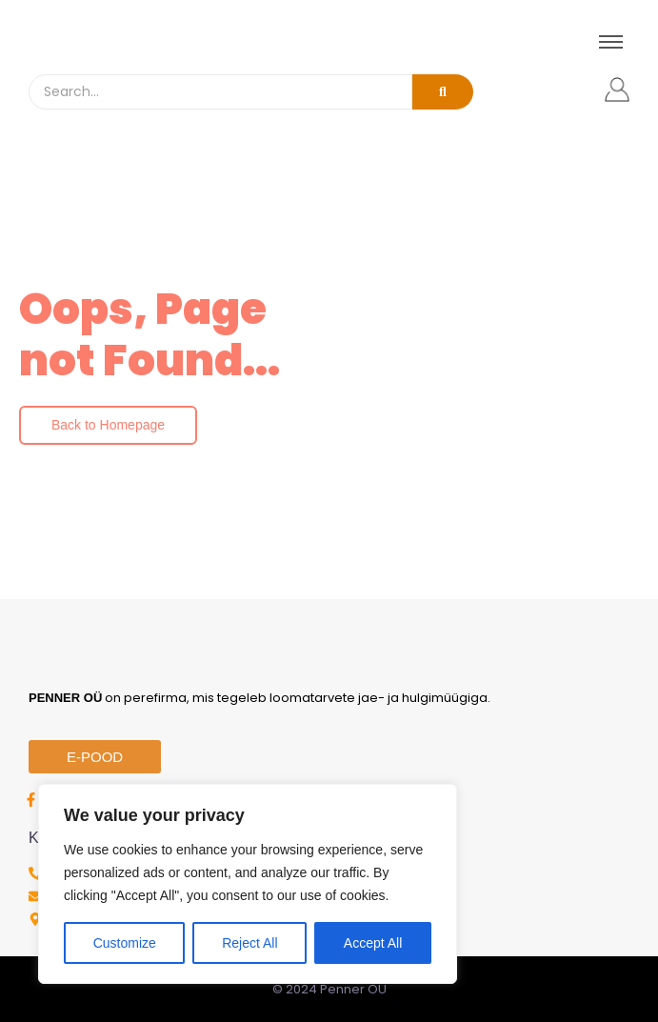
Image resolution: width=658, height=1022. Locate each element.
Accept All (373, 943)
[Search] (220, 92)
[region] (247, 884)
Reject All (249, 943)
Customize (124, 943)
